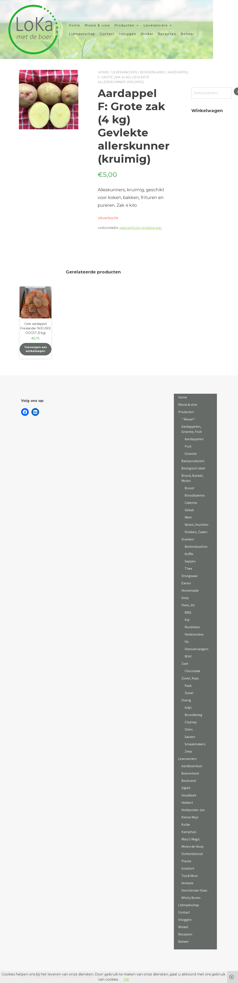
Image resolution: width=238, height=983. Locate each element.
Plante (186, 861)
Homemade (190, 590)
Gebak (189, 510)
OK (126, 979)
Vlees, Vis (188, 605)
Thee (188, 568)
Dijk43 (185, 788)
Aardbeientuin (191, 766)
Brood (189, 488)
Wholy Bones (191, 897)
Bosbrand (188, 780)
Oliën (189, 729)
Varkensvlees (194, 634)
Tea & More (189, 875)
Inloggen (140, 34)
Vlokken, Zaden (196, 532)
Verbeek (187, 883)
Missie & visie (110, 25)
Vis (187, 641)
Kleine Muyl (189, 817)
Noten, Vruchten (196, 524)
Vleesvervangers (197, 649)
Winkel (159, 34)
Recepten (179, 34)
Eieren (186, 583)
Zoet (184, 663)
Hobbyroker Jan (193, 810)
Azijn (188, 707)
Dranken (187, 539)
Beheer (200, 34)
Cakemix (191, 502)
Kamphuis (188, 832)
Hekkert (187, 802)
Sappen (190, 561)
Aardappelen (129, 228)
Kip (187, 619)
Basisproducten (192, 461)
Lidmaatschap (94, 34)
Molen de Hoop (192, 846)
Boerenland (152, 72)
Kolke (185, 824)
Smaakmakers (195, 744)
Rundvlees (192, 627)
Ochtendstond (192, 854)
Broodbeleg (193, 715)
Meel (188, 517)
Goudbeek (188, 795)
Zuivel (189, 693)
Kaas (188, 685)
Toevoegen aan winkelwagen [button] (35, 349)
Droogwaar (189, 576)
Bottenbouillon (196, 546)
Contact (119, 34)
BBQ (188, 612)
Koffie (189, 554)
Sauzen (190, 737)
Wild (188, 656)
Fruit (188, 446)
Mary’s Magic (190, 839)
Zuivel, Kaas (190, 678)
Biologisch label (193, 468)
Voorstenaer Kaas (194, 890)
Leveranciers (170, 25)
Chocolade (192, 671)
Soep (185, 598)
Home (87, 25)
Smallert (187, 868)
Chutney (191, 722)
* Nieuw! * (188, 419)
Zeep (188, 751)
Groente (191, 453)
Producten (139, 25)
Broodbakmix (195, 495)
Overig (186, 700)
